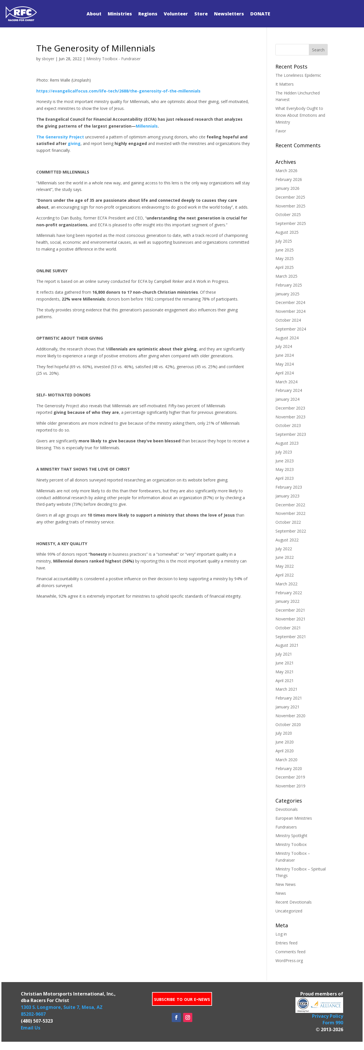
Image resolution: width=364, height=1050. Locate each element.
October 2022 (288, 522)
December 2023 (290, 408)
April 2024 (284, 373)
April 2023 (284, 478)
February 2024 (288, 390)
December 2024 (290, 302)
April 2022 (284, 575)
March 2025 (286, 276)
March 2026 (286, 170)
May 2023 (284, 469)
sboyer (48, 58)
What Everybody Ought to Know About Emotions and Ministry (300, 115)
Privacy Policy (327, 1016)
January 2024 (287, 399)
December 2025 (290, 197)
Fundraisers (286, 827)
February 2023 (288, 487)
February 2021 (288, 698)
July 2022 (283, 548)
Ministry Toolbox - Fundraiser (113, 58)
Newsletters (229, 14)
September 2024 (290, 329)
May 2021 (284, 671)
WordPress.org (289, 960)
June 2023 (284, 460)
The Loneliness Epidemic (298, 75)
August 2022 (287, 540)
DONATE (260, 14)
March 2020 (286, 759)
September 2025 (290, 223)
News (280, 893)
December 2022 (290, 504)
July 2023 (283, 452)
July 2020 (283, 733)
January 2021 (287, 707)
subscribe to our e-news (182, 999)
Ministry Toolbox (291, 844)
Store (201, 14)
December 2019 (290, 777)
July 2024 (283, 346)
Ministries (120, 14)
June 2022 (284, 557)
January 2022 (287, 601)
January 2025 (287, 294)
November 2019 (290, 786)
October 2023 (288, 425)
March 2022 (286, 584)
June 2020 (284, 742)
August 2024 (287, 337)
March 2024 (286, 381)
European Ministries (293, 818)
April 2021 (284, 680)
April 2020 (284, 750)
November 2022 (290, 513)
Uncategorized (288, 911)
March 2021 (286, 689)
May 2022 (284, 566)
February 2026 (288, 179)
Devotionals (286, 809)
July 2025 (283, 241)
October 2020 (288, 724)
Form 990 (333, 1022)
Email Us (30, 1028)
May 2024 (284, 364)
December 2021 (290, 610)
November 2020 (290, 715)
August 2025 (287, 232)
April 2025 (284, 267)
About (94, 14)
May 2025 (284, 258)
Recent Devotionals (293, 902)
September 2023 (290, 434)
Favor (280, 131)
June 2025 (284, 250)
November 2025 (290, 206)
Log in (281, 934)
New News (285, 884)
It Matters (284, 84)
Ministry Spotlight (291, 835)
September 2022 (290, 531)
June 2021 (284, 663)
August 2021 (287, 645)
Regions (147, 14)
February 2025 (288, 285)
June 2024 (284, 355)
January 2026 (287, 188)
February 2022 (288, 592)
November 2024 (290, 311)
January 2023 (287, 496)
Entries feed (286, 943)
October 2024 (288, 320)
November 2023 (290, 417)
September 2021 (290, 636)
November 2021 (290, 619)
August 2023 (287, 443)
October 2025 (288, 214)
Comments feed (290, 951)
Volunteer (176, 14)
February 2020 (288, 768)
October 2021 (288, 627)
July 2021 (283, 654)
